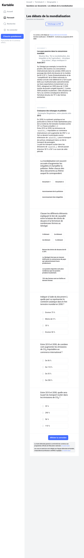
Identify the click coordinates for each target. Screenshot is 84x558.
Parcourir (9, 17)
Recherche (9, 24)
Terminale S (39, 2)
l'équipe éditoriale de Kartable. (58, 35)
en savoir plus (65, 446)
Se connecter (10, 30)
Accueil (8, 11)
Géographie (51, 2)
